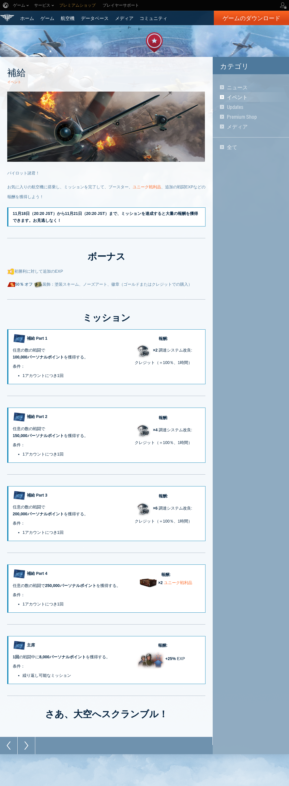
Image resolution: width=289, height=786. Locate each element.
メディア (124, 18)
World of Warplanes (7, 17)
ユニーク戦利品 (147, 187)
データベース (95, 18)
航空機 (68, 18)
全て (232, 147)
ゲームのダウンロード (251, 18)
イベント (237, 97)
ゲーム (47, 18)
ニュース (237, 87)
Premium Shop (242, 117)
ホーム (27, 18)
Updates (235, 107)
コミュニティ (153, 18)
